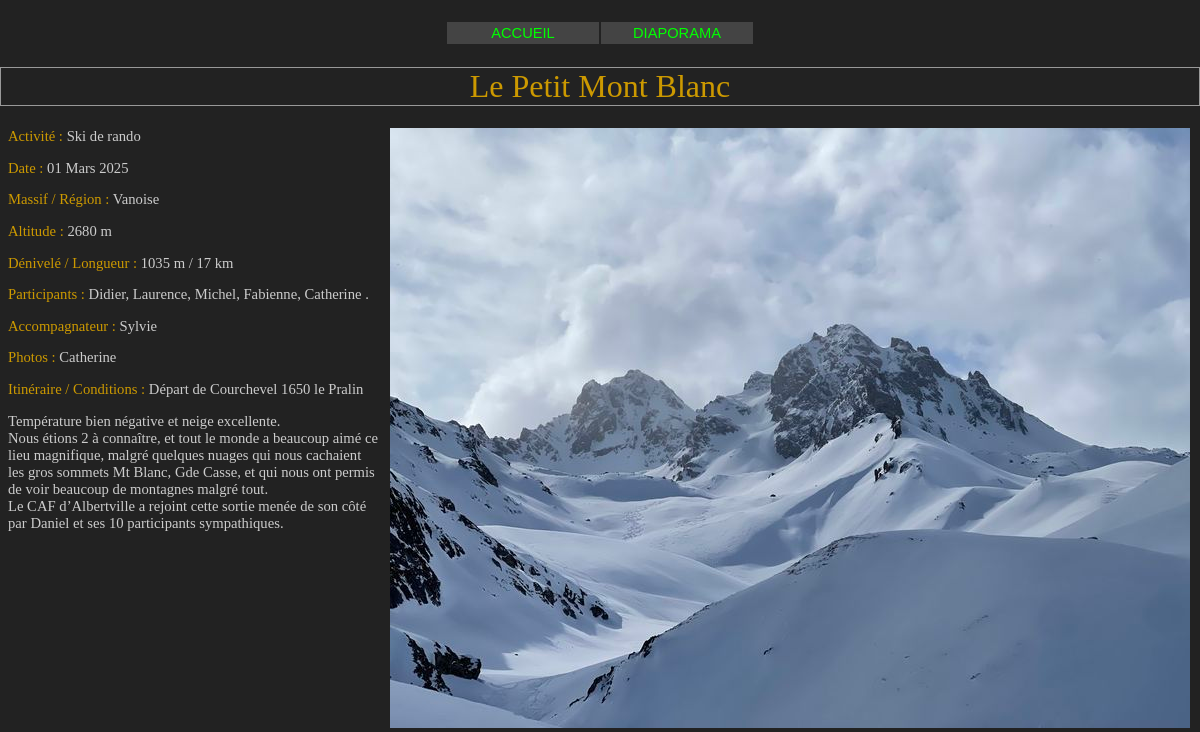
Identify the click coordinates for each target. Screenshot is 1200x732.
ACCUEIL (523, 33)
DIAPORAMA (677, 33)
